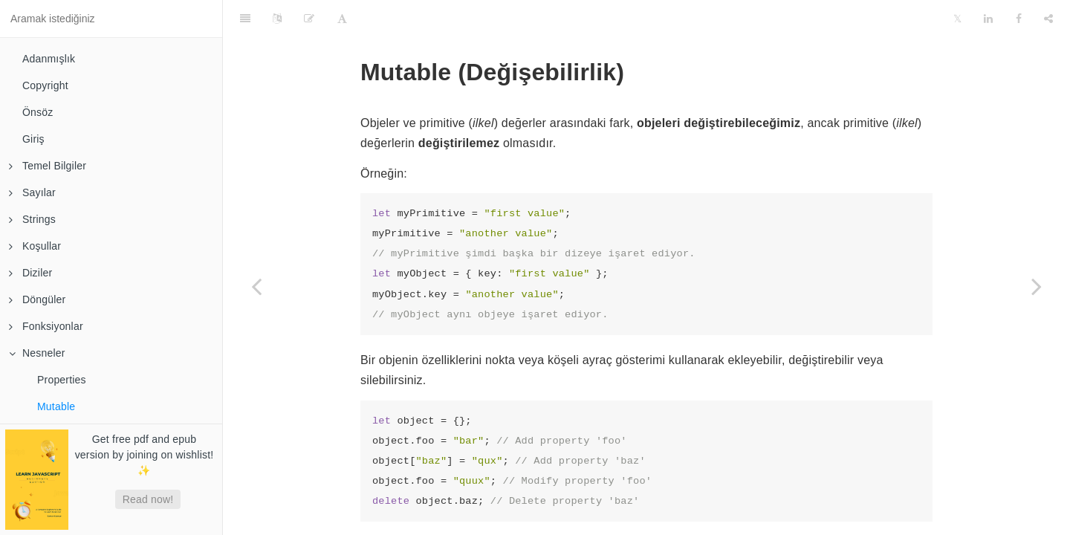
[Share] (1048, 18)
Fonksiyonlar (46, 326)
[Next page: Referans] (1036, 286)
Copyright (45, 85)
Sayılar (32, 192)
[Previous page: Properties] (256, 286)
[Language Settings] (277, 18)
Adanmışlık (48, 59)
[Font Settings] (342, 18)
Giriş (33, 139)
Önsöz (37, 112)
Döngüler (37, 299)
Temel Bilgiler (47, 166)
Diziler (30, 273)
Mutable (56, 406)
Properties (61, 380)
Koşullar (35, 246)
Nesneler (37, 353)
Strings (32, 219)
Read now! (148, 499)
